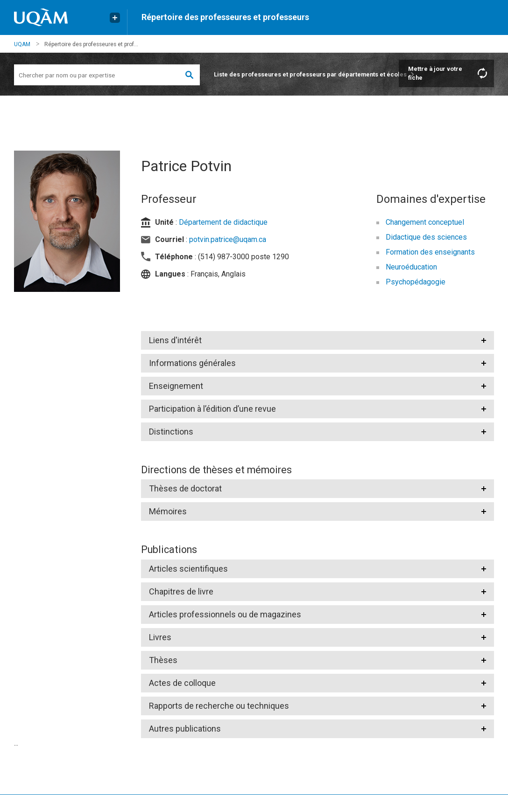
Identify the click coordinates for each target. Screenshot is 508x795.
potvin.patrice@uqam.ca (227, 239)
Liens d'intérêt (175, 340)
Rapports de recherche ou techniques (219, 706)
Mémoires (168, 511)
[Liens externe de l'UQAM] (115, 18)
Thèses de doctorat (185, 488)
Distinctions (171, 431)
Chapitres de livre (181, 591)
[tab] (317, 340)
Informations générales (192, 363)
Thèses (163, 660)
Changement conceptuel (425, 222)
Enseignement (176, 386)
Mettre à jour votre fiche (435, 73)
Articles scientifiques (188, 569)
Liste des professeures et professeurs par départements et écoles (310, 74)
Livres (160, 637)
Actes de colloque (182, 683)
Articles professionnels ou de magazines (225, 614)
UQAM (22, 44)
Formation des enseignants (430, 252)
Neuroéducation (411, 267)
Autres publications (185, 728)
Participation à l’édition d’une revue (212, 409)
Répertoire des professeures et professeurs (225, 17)
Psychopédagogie (415, 281)
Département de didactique (223, 222)
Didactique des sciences (426, 237)
